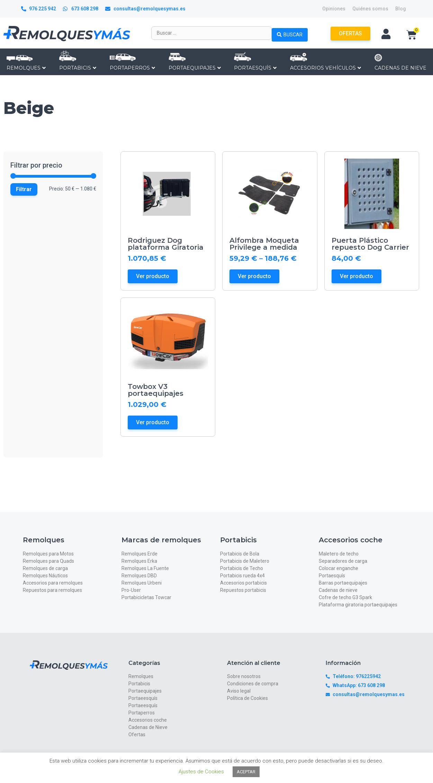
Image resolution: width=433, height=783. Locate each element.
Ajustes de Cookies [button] (201, 771)
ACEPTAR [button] (246, 771)
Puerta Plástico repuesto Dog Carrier (370, 243)
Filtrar (24, 189)
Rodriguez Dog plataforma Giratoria (166, 243)
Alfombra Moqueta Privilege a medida (264, 243)
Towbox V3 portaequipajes (155, 390)
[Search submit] (290, 32)
